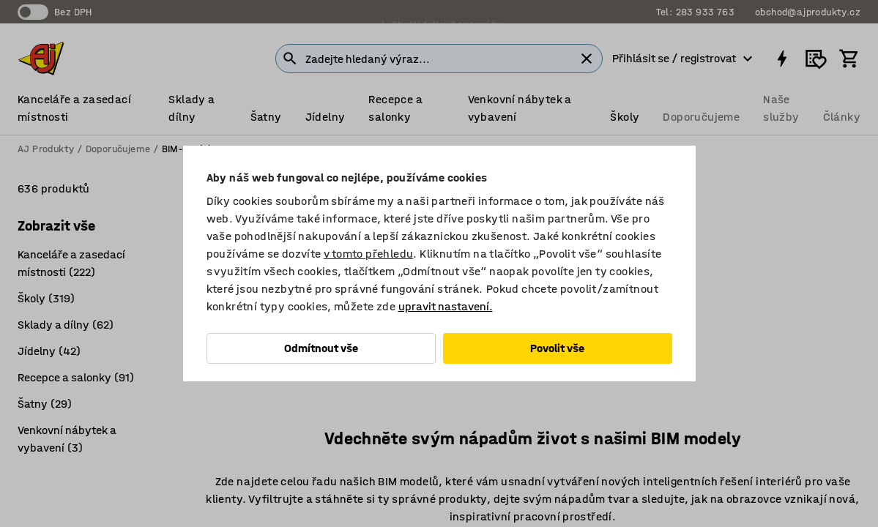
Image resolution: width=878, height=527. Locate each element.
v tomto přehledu (368, 254)
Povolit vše (557, 348)
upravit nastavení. (445, 306)
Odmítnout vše (321, 348)
